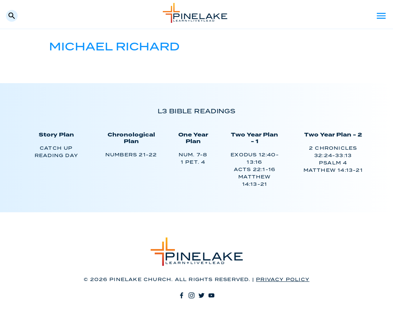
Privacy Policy (282, 279)
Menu (381, 16)
